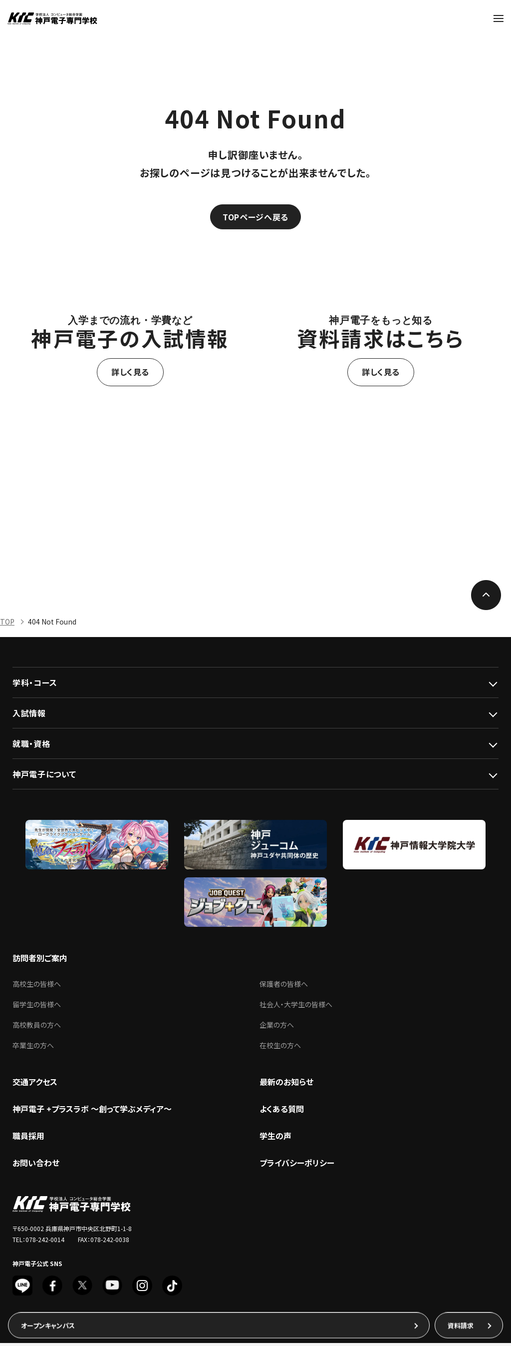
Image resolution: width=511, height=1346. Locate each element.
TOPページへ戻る (255, 218)
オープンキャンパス (48, 1325)
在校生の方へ (280, 1048)
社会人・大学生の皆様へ (295, 1007)
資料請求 (461, 1325)
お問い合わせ (35, 1166)
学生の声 (275, 1139)
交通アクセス (34, 1085)
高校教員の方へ (36, 1028)
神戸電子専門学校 (52, 18)
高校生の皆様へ (36, 987)
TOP (7, 625)
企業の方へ (276, 1028)
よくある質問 (281, 1112)
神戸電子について (44, 777)
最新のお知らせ (286, 1085)
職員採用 (28, 1139)
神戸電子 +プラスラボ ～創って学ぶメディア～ (92, 1112)
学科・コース (34, 685)
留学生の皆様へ (36, 1007)
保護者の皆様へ (283, 987)
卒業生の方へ (33, 1048)
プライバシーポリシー (296, 1166)
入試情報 (29, 716)
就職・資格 (31, 746)
